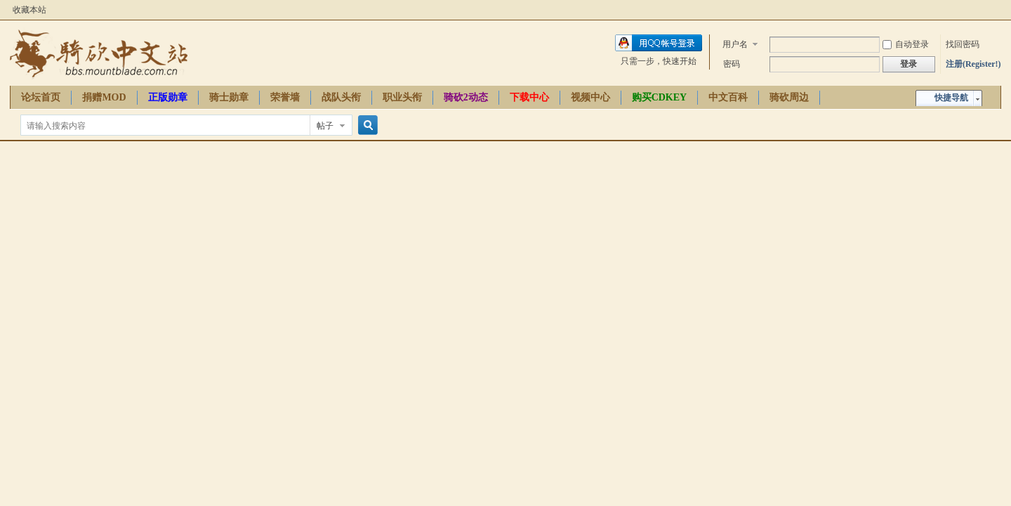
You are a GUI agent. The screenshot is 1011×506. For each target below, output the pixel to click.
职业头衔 (402, 97)
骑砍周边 (789, 97)
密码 (731, 64)
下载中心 (529, 97)
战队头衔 (341, 97)
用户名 (735, 44)
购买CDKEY (659, 97)
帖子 (325, 126)
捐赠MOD (104, 97)
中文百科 (728, 97)
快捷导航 (951, 98)
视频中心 (590, 97)
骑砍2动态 (466, 97)
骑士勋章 (229, 97)
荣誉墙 (285, 97)
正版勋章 (167, 97)
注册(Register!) (973, 64)
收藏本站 (29, 10)
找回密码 (962, 44)
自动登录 (906, 44)
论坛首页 (40, 97)
